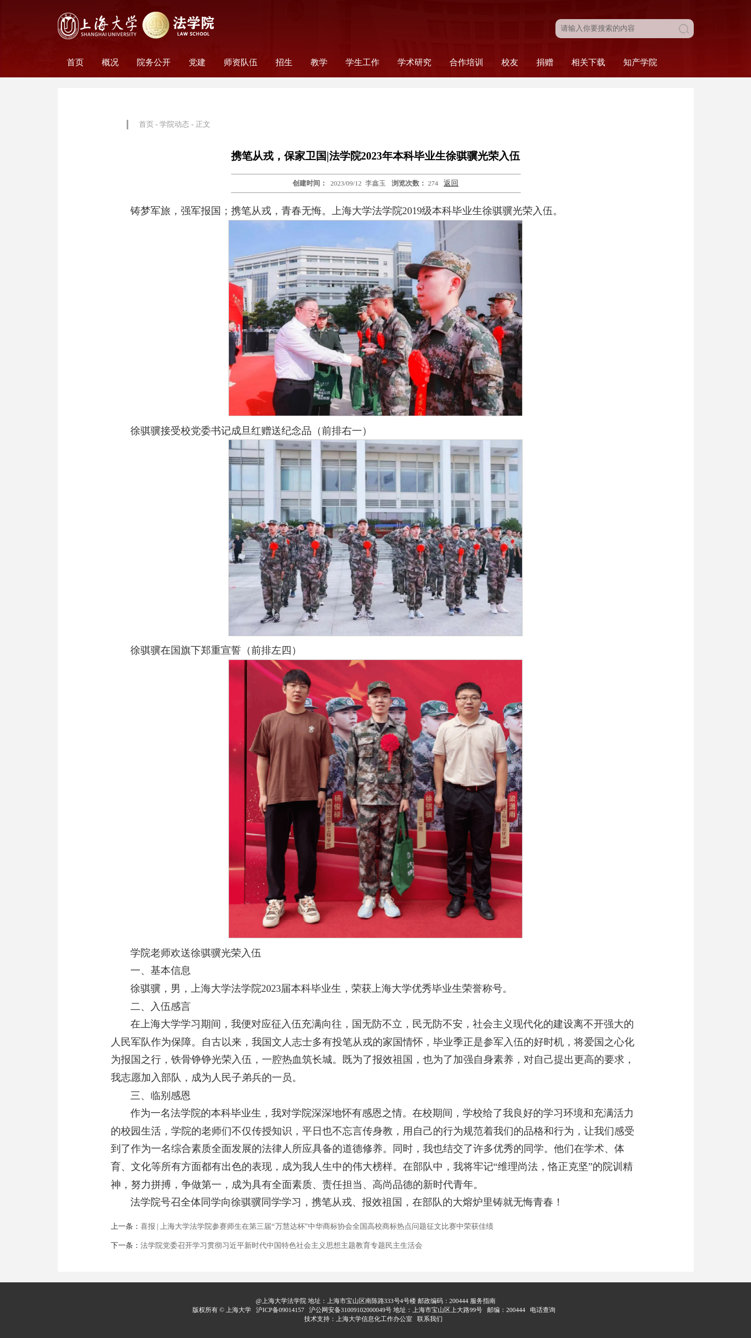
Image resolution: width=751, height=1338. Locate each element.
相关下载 (588, 62)
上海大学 (237, 1310)
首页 (75, 62)
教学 (319, 62)
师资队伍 (241, 62)
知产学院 (640, 62)
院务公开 (154, 62)
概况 (110, 62)
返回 (451, 183)
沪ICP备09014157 (281, 1310)
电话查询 (543, 1310)
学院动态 (174, 124)
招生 (284, 62)
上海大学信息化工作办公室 (376, 1319)
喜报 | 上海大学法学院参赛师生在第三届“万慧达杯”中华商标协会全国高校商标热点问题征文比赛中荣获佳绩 (316, 1226)
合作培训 (466, 62)
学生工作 (362, 62)
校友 (509, 62)
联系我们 (430, 1319)
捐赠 (544, 62)
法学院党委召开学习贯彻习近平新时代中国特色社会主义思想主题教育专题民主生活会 (281, 1245)
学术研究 (414, 62)
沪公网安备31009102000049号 (350, 1310)
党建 (197, 62)
